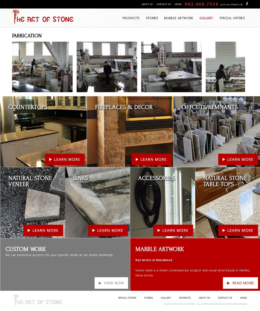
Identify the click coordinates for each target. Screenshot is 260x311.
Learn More (8, 99)
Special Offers (127, 298)
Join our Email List (232, 4)
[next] (237, 67)
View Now (114, 282)
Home (178, 4)
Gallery (166, 298)
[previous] (19, 67)
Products (185, 298)
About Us (147, 4)
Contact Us (164, 4)
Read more (243, 282)
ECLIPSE (227, 304)
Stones (148, 298)
